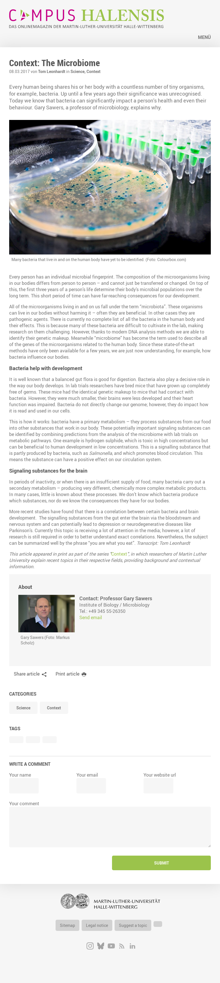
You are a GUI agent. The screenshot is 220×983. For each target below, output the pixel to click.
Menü (204, 37)
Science (23, 707)
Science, (78, 71)
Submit (161, 863)
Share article (27, 674)
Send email (90, 617)
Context (94, 71)
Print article (67, 674)
